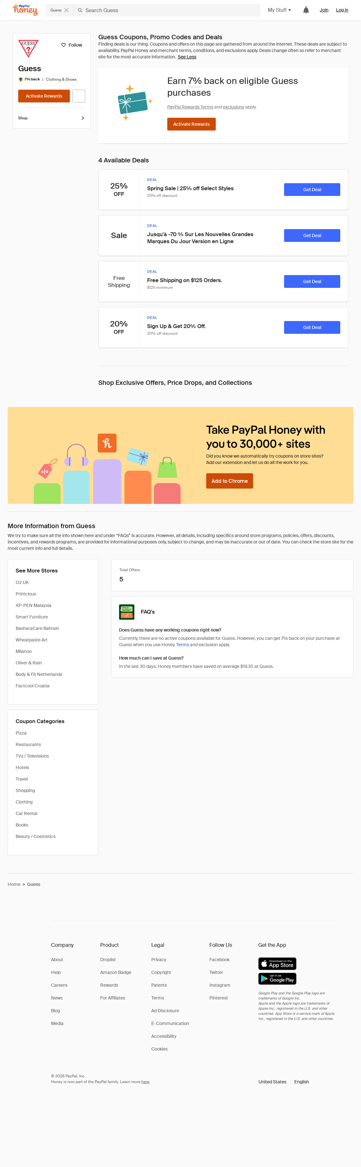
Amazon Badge (115, 972)
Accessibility (164, 1036)
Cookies (159, 1049)
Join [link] (324, 10)
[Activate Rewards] (44, 96)
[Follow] (71, 45)
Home (14, 884)
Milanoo (24, 651)
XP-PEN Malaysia (33, 605)
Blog (55, 1011)
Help (56, 972)
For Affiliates (112, 998)
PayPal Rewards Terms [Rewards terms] (190, 107)
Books (22, 825)
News (57, 998)
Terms (157, 998)
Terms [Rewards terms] (182, 644)
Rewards (109, 985)
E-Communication (170, 1023)
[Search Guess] (167, 10)
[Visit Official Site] (78, 96)
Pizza (21, 733)
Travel (22, 779)
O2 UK (22, 582)
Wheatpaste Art (32, 640)
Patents (159, 985)
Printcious (26, 594)
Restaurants (28, 744)
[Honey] (25, 10)
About (57, 959)
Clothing (24, 802)
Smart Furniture (32, 617)
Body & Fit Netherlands (39, 674)
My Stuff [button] (280, 10)
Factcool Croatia (32, 686)
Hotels (22, 767)
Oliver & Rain (29, 663)
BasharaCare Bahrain (37, 628)
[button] (284, 1082)
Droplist (108, 959)
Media (57, 1023)
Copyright (161, 972)
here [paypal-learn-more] (145, 1081)
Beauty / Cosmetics (36, 836)
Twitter (216, 972)
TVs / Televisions (32, 756)
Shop (51, 118)
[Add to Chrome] (229, 481)
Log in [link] (342, 10)
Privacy (158, 959)
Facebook (219, 959)
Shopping (25, 790)
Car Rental (26, 813)
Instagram (219, 985)
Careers (59, 985)
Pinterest (218, 998)
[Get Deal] (312, 189)
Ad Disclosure (165, 1011)
